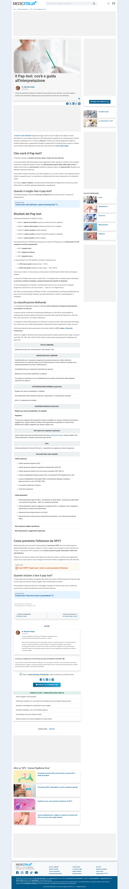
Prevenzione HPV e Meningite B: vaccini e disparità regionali (58, 787)
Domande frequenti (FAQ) (55, 873)
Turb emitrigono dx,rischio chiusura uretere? (29, 714)
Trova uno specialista (54, 871)
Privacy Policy (99, 871)
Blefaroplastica (103, 225)
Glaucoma (102, 215)
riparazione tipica (56, 435)
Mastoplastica (103, 206)
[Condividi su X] (70, 103)
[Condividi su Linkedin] (73, 103)
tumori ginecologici (62, 146)
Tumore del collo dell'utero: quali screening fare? (36, 205)
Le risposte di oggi (77, 869)
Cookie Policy (99, 873)
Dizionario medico (77, 873)
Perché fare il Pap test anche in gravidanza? (34, 595)
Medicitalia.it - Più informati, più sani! (25, 4)
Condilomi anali (21, 616)
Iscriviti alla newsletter (47, 685)
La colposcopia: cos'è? (70, 616)
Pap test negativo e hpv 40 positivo (26, 696)
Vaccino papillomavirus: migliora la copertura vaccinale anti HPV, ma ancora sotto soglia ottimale (57, 816)
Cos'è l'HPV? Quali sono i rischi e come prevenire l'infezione (41, 568)
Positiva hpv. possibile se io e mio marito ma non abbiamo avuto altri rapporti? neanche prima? (43, 701)
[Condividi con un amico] (79, 103)
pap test (52, 729)
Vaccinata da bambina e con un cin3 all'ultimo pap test (32, 710)
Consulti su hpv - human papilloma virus (47, 693)
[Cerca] (94, 4)
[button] (100, 102)
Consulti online (76, 867)
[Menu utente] (113, 3)
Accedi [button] (50, 867)
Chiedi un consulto (53, 869)
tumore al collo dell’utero (23, 136)
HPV (57, 328)
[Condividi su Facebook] (67, 103)
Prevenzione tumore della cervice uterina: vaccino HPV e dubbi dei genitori (56, 774)
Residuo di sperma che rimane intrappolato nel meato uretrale (34, 719)
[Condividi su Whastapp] (76, 103)
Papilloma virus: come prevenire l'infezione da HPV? (55, 801)
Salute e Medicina (76, 871)
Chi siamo (98, 867)
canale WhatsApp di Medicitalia (38, 674)
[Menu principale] (108, 3)
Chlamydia (68, 328)
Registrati (56, 867)
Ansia (100, 197)
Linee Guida (35, 880)
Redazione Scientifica (101, 869)
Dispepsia (102, 234)
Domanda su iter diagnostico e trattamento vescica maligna (33, 705)
